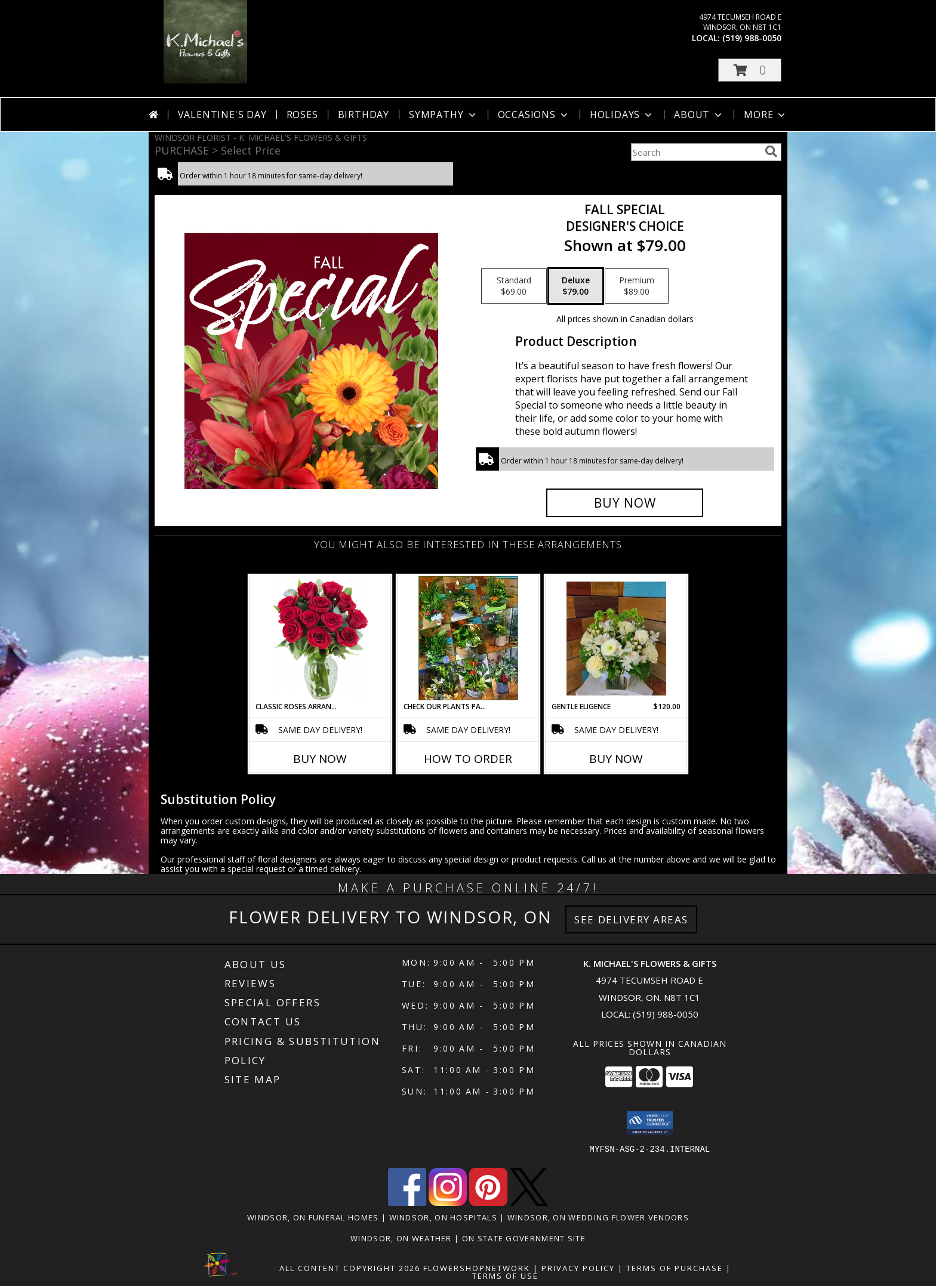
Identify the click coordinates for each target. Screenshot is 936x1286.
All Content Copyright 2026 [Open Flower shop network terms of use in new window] (349, 1268)
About (699, 114)
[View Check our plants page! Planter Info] (468, 638)
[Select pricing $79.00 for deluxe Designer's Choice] (575, 286)
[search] (771, 151)
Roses (302, 114)
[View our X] (529, 1202)
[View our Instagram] (448, 1202)
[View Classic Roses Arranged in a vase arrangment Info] (320, 638)
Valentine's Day (222, 114)
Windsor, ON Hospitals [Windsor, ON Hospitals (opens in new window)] (443, 1217)
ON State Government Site (524, 1238)
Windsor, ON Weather (401, 1238)
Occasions (534, 114)
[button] (749, 70)
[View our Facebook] (407, 1202)
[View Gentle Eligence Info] (616, 638)
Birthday (363, 114)
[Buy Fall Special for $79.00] (624, 503)
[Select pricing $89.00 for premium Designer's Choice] (636, 286)
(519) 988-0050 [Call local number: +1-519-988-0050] (751, 38)
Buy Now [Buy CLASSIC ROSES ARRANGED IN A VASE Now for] (320, 758)
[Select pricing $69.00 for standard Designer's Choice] (514, 286)
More (765, 114)
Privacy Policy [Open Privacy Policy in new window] (578, 1268)
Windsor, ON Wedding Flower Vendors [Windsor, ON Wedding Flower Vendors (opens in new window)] (598, 1217)
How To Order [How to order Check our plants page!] (468, 758)
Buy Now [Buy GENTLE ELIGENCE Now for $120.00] (616, 758)
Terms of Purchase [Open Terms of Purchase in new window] (674, 1268)
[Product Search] (695, 152)
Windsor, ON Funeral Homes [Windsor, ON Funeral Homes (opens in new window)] (313, 1217)
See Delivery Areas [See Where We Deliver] (631, 919)
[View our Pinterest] (488, 1202)
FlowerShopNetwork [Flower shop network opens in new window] (476, 1268)
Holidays (622, 114)
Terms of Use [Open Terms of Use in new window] (505, 1275)
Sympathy (443, 114)
